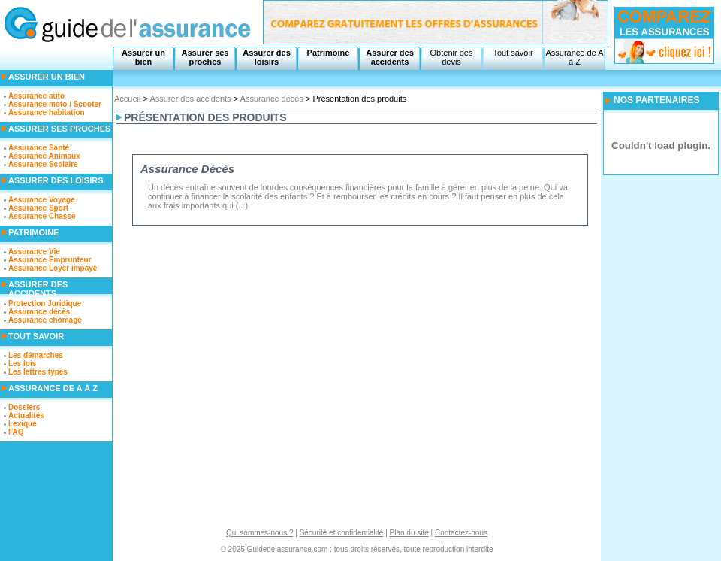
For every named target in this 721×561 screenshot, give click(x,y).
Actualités (26, 415)
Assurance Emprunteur (50, 260)
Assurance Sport (38, 208)
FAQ (16, 432)
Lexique (22, 424)
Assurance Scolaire (43, 164)
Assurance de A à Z (574, 57)
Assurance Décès (187, 168)
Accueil (127, 98)
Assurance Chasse (42, 216)
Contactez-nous (461, 533)
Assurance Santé (38, 148)
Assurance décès (271, 98)
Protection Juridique (44, 303)
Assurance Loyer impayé (52, 268)
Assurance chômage (45, 320)
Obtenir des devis (451, 57)
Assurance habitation (46, 112)
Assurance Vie (34, 251)
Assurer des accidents (390, 57)
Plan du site (409, 533)
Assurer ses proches (205, 57)
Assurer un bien (143, 57)
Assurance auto (36, 96)
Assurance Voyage (41, 200)
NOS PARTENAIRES (656, 100)
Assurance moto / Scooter (54, 104)
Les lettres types (38, 372)
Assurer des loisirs (267, 57)
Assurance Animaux (44, 156)
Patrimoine (328, 52)
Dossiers (24, 407)
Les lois (22, 363)
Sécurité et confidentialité (342, 533)
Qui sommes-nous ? (259, 533)
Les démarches (35, 355)
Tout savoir (512, 52)
